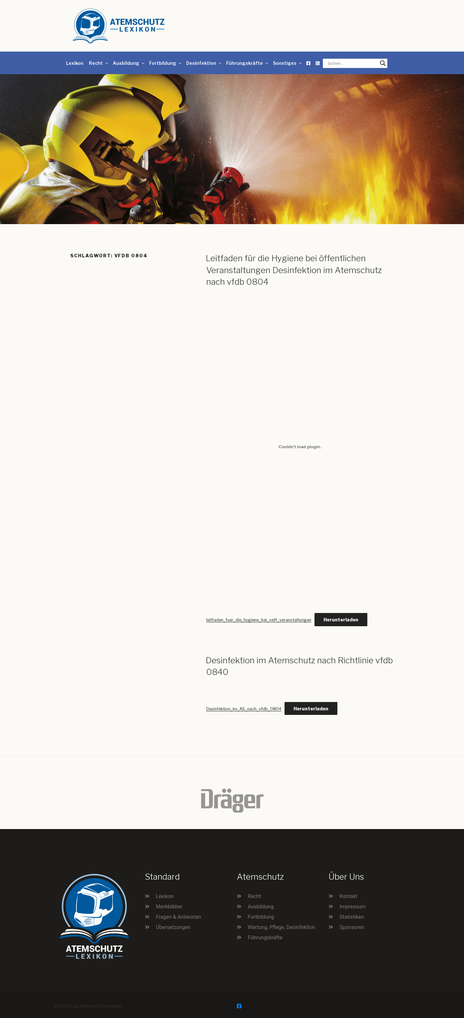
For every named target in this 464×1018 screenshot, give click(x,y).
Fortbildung (165, 63)
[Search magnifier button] (382, 63)
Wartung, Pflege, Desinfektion (281, 927)
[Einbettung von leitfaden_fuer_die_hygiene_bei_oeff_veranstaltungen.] (300, 446)
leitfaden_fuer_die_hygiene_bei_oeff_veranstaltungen (258, 620)
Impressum (353, 907)
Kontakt (348, 896)
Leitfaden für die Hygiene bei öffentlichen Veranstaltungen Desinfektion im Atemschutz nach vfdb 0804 (294, 270)
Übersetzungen (173, 927)
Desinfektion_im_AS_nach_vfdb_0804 (243, 709)
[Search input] (352, 63)
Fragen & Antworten (178, 917)
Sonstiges (288, 63)
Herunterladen (341, 619)
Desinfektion (204, 63)
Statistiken (352, 917)
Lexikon (74, 63)
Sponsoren (352, 927)
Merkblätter (169, 907)
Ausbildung (129, 63)
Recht (99, 63)
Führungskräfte (247, 63)
